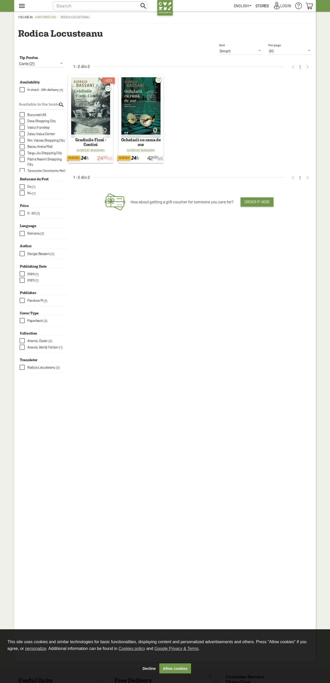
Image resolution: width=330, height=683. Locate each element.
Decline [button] (149, 668)
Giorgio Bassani (91, 154)
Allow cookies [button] (175, 668)
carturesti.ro (45, 17)
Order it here (257, 205)
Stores (262, 6)
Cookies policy (132, 648)
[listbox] (290, 51)
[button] (100, 6)
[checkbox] (43, 89)
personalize (35, 648)
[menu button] (33, 6)
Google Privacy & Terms (176, 648)
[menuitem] (243, 6)
